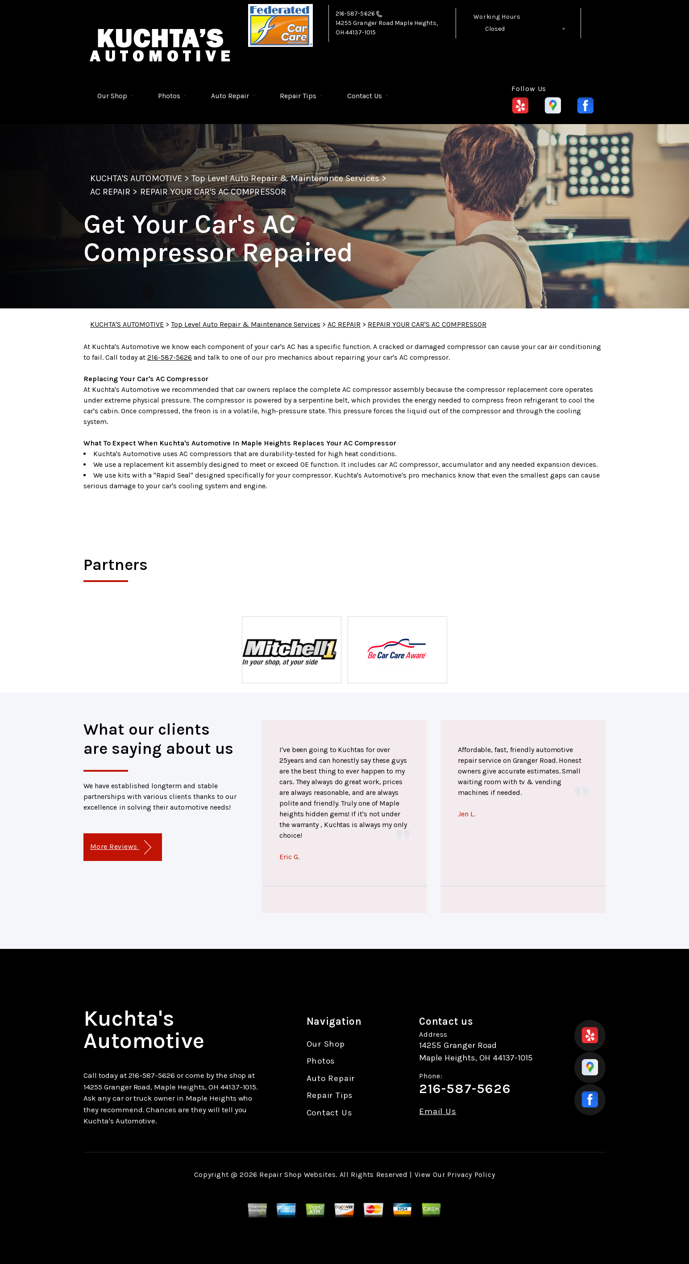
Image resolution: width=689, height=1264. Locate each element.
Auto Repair (230, 95)
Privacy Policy (471, 1174)
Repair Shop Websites (297, 1174)
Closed (495, 29)
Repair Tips (298, 95)
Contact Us (364, 95)
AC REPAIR (110, 192)
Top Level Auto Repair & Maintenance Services (285, 178)
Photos (169, 95)
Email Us (437, 1111)
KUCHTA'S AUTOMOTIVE (136, 178)
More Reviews (120, 847)
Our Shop (112, 95)
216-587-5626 (355, 13)
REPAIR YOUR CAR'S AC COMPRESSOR (213, 192)
